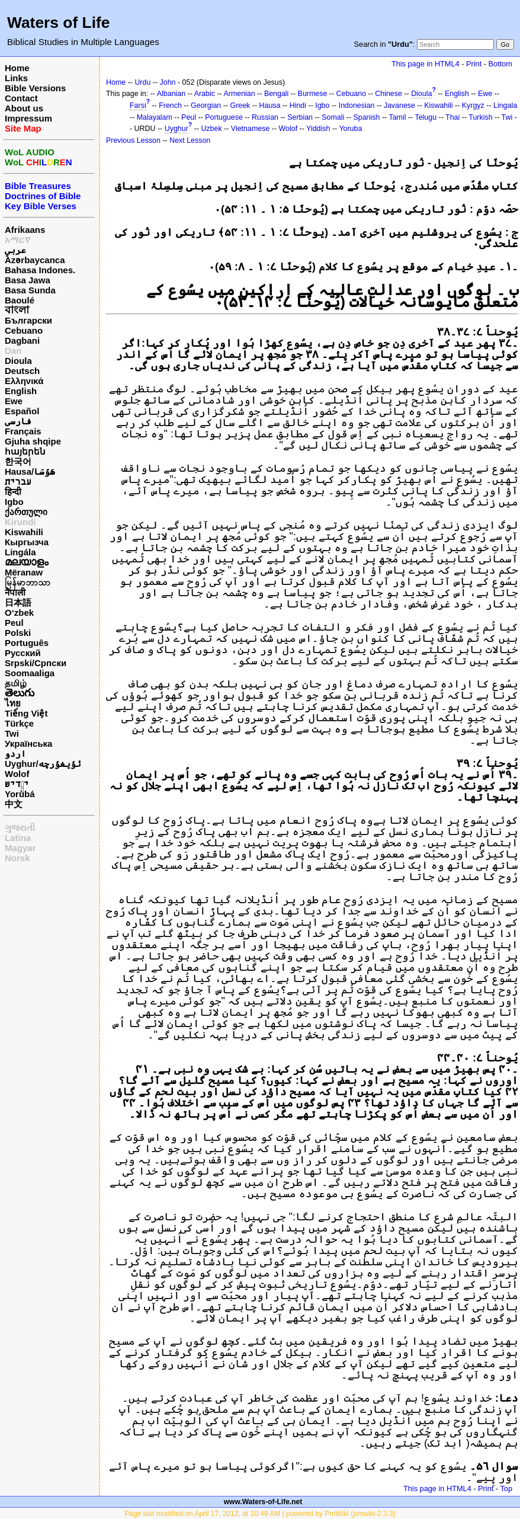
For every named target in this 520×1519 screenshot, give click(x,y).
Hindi (298, 105)
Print (474, 63)
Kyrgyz (473, 105)
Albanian (171, 93)
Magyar (20, 848)
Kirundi (20, 522)
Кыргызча (27, 542)
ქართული (26, 512)
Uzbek (211, 128)
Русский (23, 653)
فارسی (18, 421)
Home (17, 68)
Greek (240, 105)
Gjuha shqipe (33, 441)
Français (23, 431)
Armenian (239, 93)
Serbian (300, 117)
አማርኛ (18, 240)
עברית (18, 482)
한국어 (18, 461)
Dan (13, 351)
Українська (28, 743)
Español (22, 411)
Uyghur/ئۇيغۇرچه (43, 764)
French (170, 105)
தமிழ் (16, 683)
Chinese (388, 93)
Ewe (14, 401)
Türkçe (19, 723)
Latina (18, 838)
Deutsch (22, 371)
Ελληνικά (24, 381)
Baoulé (19, 300)
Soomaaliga (29, 673)
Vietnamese (250, 128)
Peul (14, 623)
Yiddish (318, 128)
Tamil (397, 117)
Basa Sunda (30, 290)
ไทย (13, 703)
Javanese (399, 105)
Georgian (206, 105)
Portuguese (224, 117)
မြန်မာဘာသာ (27, 582)
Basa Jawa (27, 280)
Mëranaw (24, 572)
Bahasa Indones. (40, 270)
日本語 (18, 602)
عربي (15, 250)
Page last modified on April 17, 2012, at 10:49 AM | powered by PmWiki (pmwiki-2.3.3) (259, 1514)
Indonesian (357, 105)
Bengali (276, 93)
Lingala (505, 105)
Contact (21, 98)
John (168, 82)
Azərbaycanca (35, 260)
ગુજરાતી (20, 828)
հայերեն (25, 451)
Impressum (28, 118)
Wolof (17, 774)
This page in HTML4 (425, 63)
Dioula (18, 361)
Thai (452, 117)
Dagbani (22, 340)
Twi (12, 733)
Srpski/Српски (35, 663)
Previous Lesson (133, 140)
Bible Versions (35, 88)
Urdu (142, 82)
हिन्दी (13, 492)
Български (28, 320)
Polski (18, 633)
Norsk (17, 858)
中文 (14, 804)
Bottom (500, 63)
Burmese (313, 93)
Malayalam (154, 117)
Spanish (366, 117)
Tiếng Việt (26, 713)
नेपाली (15, 592)
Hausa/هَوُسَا (30, 471)
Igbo (14, 502)
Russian (265, 117)
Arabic (204, 93)
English (21, 391)
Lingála (20, 552)
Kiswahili (24, 532)
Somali (333, 117)
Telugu (425, 117)
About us (24, 108)
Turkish (480, 117)
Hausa (270, 105)
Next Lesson (189, 140)
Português (27, 643)
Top (506, 1488)
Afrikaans (25, 230)
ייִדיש (17, 784)
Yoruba (350, 128)
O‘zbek (19, 612)
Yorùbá (20, 794)
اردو (15, 754)
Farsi (138, 105)
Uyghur (176, 128)
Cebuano (24, 330)
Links (16, 78)
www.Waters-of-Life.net (263, 1502)
